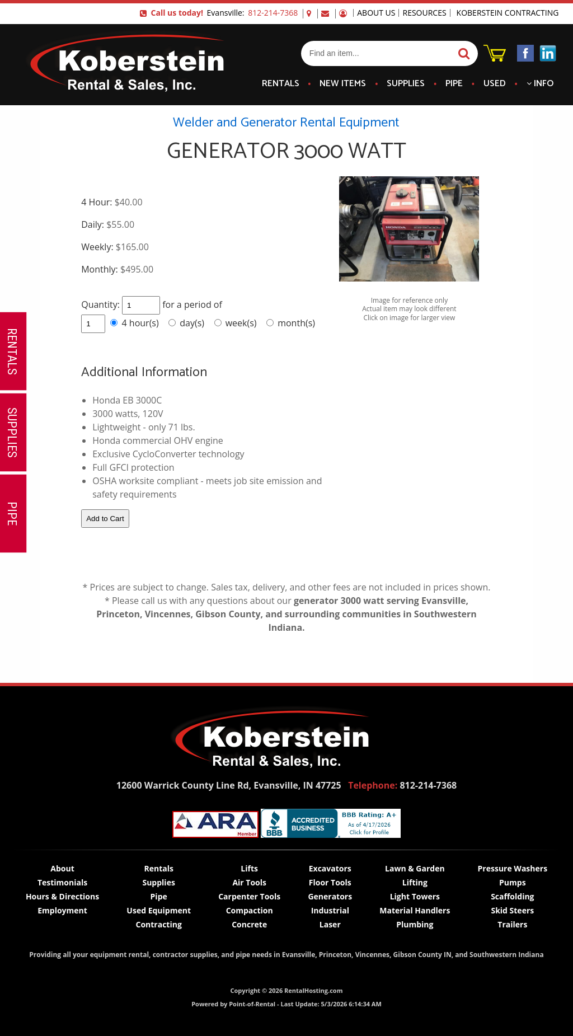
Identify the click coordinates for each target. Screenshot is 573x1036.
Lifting (415, 882)
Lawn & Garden (415, 868)
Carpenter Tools (249, 896)
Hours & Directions (62, 896)
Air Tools (249, 882)
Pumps (512, 882)
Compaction (249, 910)
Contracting (158, 924)
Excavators (330, 868)
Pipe (454, 84)
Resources (424, 13)
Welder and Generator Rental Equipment (286, 123)
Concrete (249, 924)
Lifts (249, 868)
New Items (343, 84)
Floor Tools (330, 882)
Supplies (406, 84)
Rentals (280, 84)
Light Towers (415, 896)
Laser (330, 924)
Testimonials (62, 882)
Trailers (512, 924)
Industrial (330, 910)
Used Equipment (158, 910)
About (62, 868)
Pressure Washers (513, 868)
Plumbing (414, 924)
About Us (376, 13)
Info (540, 84)
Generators (330, 896)
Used (494, 84)
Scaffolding (512, 896)
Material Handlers (414, 910)
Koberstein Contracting (508, 13)
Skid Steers (512, 910)
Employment (62, 910)
